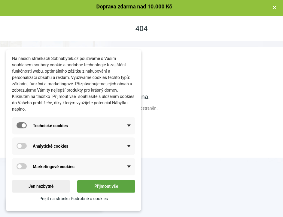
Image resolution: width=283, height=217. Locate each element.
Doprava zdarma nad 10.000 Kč (134, 6)
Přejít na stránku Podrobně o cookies (73, 198)
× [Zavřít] (274, 7)
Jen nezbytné (40, 186)
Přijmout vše (106, 186)
